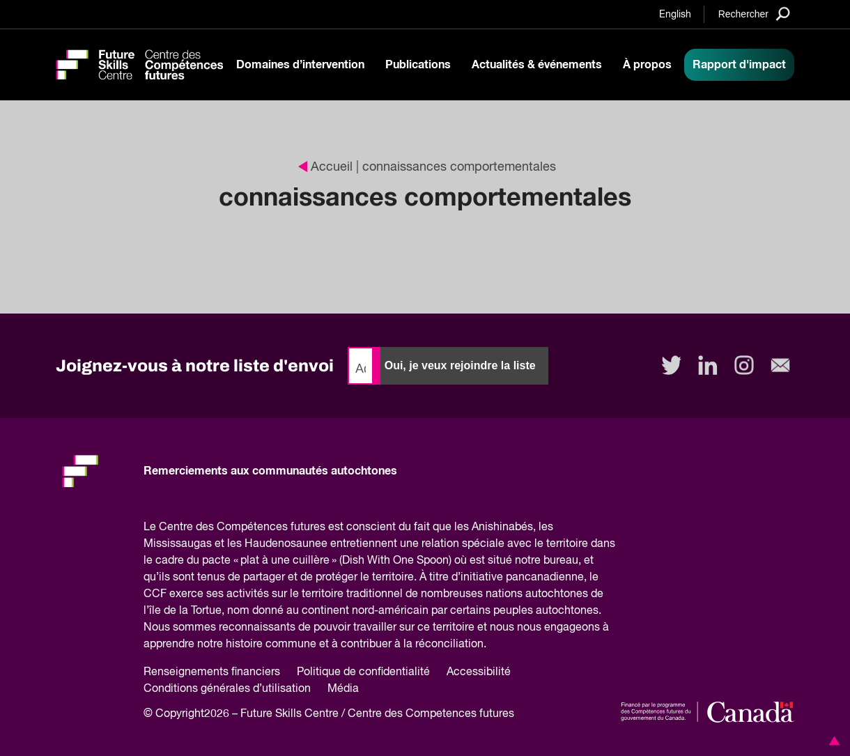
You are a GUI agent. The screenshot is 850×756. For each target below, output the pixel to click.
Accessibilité (479, 672)
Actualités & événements (537, 64)
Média (343, 689)
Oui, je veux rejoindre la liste (460, 365)
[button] (832, 741)
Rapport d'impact (739, 64)
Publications (418, 64)
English (675, 15)
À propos (647, 64)
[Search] (754, 14)
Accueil (325, 167)
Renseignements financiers (212, 672)
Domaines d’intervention (300, 64)
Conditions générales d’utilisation (227, 689)
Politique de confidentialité (363, 672)
